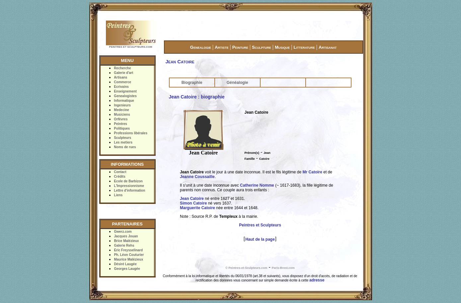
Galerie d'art (123, 73)
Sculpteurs (122, 138)
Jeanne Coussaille (197, 176)
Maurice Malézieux (128, 259)
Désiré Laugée (125, 264)
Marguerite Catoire (197, 208)
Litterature (304, 47)
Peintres (120, 124)
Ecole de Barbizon (128, 181)
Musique (282, 47)
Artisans (120, 77)
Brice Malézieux (126, 241)
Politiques (122, 128)
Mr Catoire (312, 172)
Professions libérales (130, 133)
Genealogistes (125, 96)
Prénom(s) (252, 152)
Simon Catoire (193, 203)
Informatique (124, 100)
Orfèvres (120, 119)
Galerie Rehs (124, 245)
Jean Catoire (192, 198)
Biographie (192, 82)
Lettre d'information (129, 190)
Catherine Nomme (257, 185)
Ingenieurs (122, 105)
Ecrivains (121, 87)
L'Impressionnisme (129, 186)
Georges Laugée (127, 269)
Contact (120, 172)
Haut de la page (260, 239)
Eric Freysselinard (128, 250)
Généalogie (237, 82)
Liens (118, 195)
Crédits (119, 176)
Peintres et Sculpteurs (260, 225)
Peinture (240, 47)
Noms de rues (125, 147)
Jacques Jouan (126, 236)
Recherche (122, 68)
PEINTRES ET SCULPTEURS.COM (130, 46)
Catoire (264, 158)
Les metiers (123, 142)
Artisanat (328, 47)
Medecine (121, 110)
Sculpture (261, 47)
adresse (316, 280)
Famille (250, 158)
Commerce (122, 82)
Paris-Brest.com (283, 268)
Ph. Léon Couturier (129, 255)
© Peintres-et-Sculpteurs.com (246, 268)
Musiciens (122, 114)
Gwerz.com (122, 231)
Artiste (221, 47)
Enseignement (125, 91)
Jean (267, 152)
